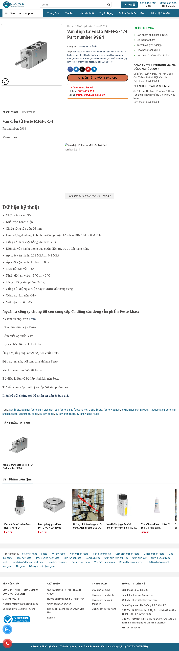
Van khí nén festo (79, 553)
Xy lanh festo (59, 553)
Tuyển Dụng (106, 13)
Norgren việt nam (81, 562)
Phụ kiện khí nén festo (47, 558)
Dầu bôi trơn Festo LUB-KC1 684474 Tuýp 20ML (155, 526)
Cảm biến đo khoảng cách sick (27, 562)
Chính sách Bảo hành (132, 13)
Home (70, 26)
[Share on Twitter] (76, 69)
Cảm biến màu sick (57, 562)
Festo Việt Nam (29, 553)
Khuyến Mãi (87, 13)
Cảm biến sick (139, 558)
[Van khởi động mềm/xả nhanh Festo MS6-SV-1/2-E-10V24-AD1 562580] (122, 505)
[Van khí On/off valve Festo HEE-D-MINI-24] (20, 505)
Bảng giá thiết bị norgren (42, 566)
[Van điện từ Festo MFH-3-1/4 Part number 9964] (18, 445)
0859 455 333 (168, 4)
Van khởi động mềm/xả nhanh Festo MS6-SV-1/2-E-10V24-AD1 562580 (122, 526)
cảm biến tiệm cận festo (108, 51)
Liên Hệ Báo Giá (161, 13)
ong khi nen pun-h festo (135, 409)
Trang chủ (53, 13)
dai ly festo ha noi (77, 409)
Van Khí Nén (102, 26)
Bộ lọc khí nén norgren (130, 562)
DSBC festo (85, 55)
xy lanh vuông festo (104, 62)
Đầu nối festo (24, 558)
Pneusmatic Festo (81, 58)
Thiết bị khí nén (84, 26)
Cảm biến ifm (93, 558)
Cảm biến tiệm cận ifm (116, 558)
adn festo (77, 51)
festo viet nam (98, 55)
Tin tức (69, 13)
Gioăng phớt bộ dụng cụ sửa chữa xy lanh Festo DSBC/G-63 (87, 526)
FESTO (82, 46)
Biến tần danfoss (72, 558)
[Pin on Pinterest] (88, 69)
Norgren (20, 566)
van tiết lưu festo (116, 58)
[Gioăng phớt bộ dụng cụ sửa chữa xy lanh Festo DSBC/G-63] (88, 505)
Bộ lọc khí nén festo (154, 553)
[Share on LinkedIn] (94, 69)
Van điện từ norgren (104, 562)
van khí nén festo (99, 58)
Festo (32, 319)
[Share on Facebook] (70, 69)
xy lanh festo (46, 413)
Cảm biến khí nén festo (127, 553)
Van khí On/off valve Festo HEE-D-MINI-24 (18, 526)
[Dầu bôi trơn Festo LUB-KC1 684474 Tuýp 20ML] (156, 505)
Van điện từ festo (102, 553)
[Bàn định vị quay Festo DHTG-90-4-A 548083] (54, 505)
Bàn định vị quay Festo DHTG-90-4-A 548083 (50, 526)
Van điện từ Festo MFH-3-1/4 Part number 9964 (17, 467)
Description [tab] (10, 112)
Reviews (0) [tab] (28, 112)
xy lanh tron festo (86, 62)
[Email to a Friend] (82, 69)
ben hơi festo (89, 51)
